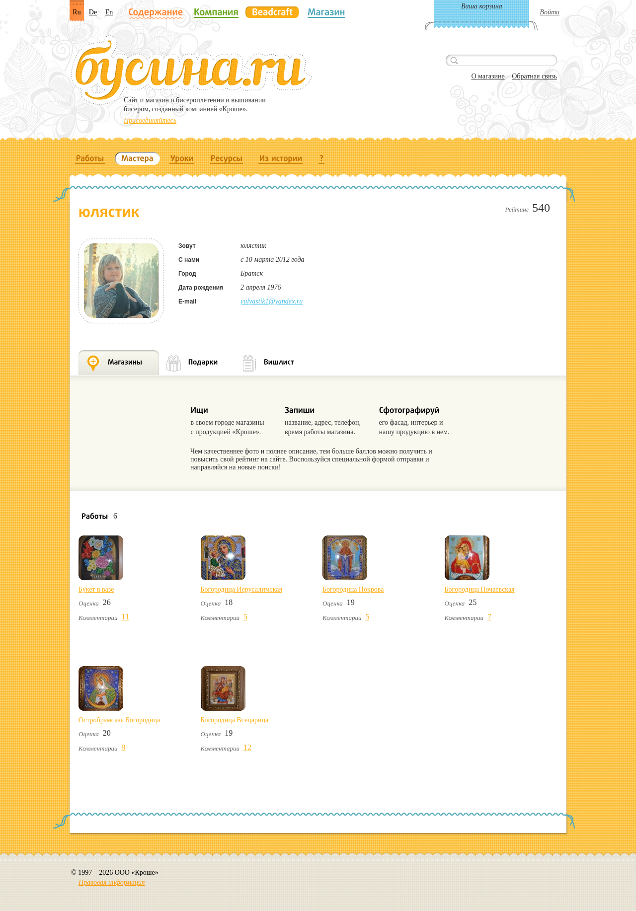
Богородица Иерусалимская (242, 589)
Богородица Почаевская (480, 589)
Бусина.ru (191, 70)
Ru (76, 12)
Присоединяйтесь (150, 120)
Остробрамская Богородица (119, 720)
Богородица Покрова (353, 589)
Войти (549, 12)
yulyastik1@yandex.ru (271, 301)
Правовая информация (112, 882)
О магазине (487, 76)
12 (247, 747)
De (93, 12)
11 (125, 616)
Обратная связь (534, 76)
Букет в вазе (96, 589)
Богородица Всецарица (235, 720)
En (109, 12)
